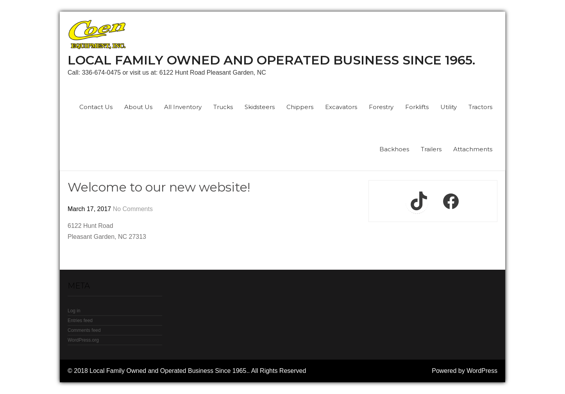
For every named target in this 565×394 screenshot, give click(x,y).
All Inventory (183, 107)
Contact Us (96, 107)
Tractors (480, 107)
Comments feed (84, 330)
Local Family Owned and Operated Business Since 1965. (271, 60)
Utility (448, 107)
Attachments (472, 149)
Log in (74, 310)
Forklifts (417, 107)
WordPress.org (83, 340)
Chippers (299, 107)
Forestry (381, 107)
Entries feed (80, 320)
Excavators (341, 107)
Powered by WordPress (464, 370)
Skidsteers (260, 107)
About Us (138, 107)
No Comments (133, 209)
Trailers (431, 149)
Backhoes (394, 149)
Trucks (223, 107)
